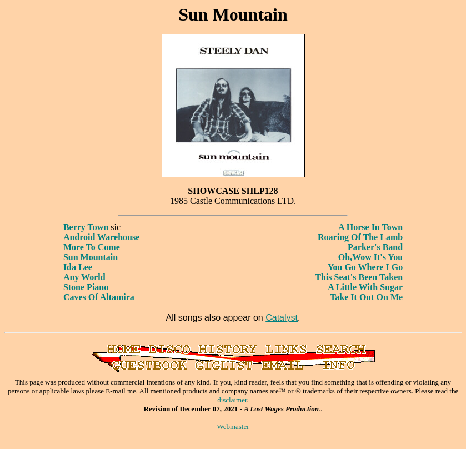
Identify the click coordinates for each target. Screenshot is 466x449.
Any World (84, 277)
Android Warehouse (101, 237)
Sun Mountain (90, 257)
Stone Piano (85, 287)
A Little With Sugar (365, 287)
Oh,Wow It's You (370, 257)
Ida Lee (77, 267)
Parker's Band (375, 247)
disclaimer (232, 400)
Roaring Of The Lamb (360, 237)
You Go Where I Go (365, 267)
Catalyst (281, 317)
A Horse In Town (370, 227)
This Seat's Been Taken (359, 277)
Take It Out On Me (366, 297)
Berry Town (85, 227)
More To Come (91, 247)
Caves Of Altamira (98, 297)
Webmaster (233, 426)
